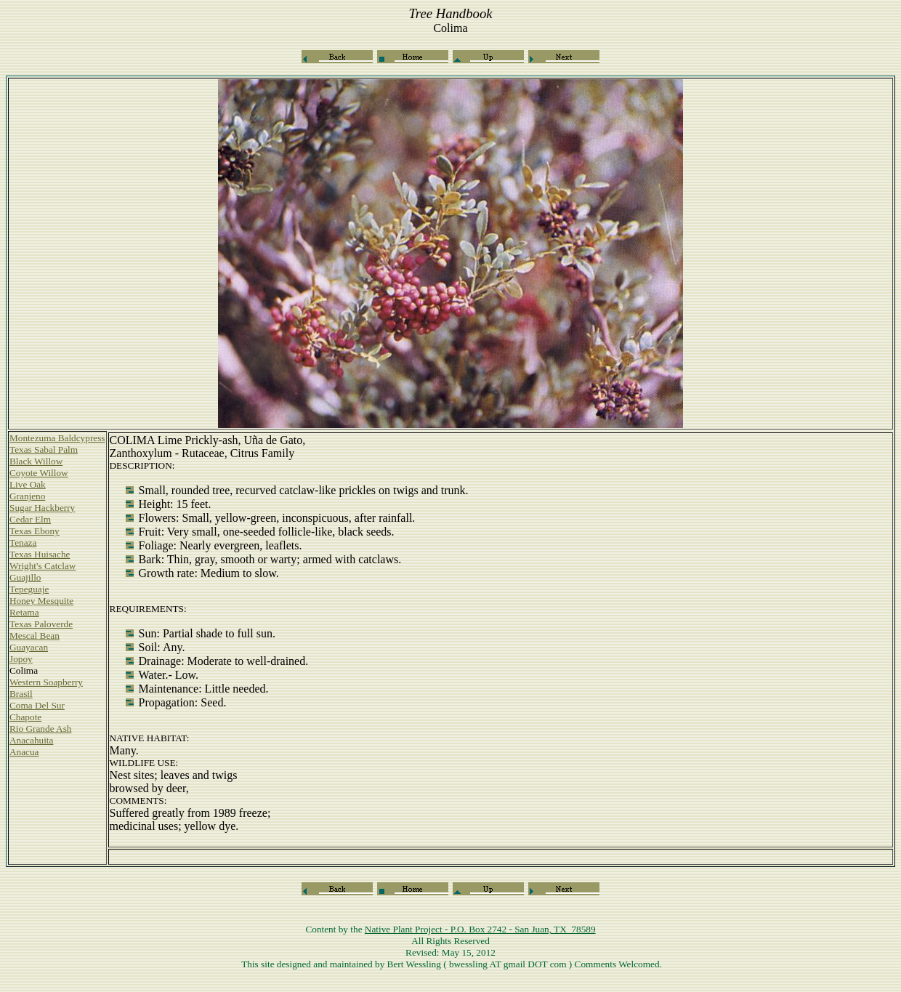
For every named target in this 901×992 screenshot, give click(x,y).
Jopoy (21, 658)
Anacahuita (31, 740)
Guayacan (28, 647)
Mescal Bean (34, 635)
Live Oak (27, 484)
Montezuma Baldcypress (57, 437)
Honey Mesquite (41, 600)
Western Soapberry (46, 682)
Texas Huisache (39, 554)
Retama (24, 612)
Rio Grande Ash (40, 728)
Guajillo (25, 577)
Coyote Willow (38, 472)
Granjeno (27, 496)
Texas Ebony (34, 530)
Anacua (24, 751)
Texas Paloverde (41, 623)
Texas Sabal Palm (43, 449)
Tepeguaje (29, 589)
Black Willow (35, 461)
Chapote (25, 716)
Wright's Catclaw (42, 565)
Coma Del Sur (37, 705)
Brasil (21, 693)
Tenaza (22, 542)
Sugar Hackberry (42, 507)
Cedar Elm (30, 519)
